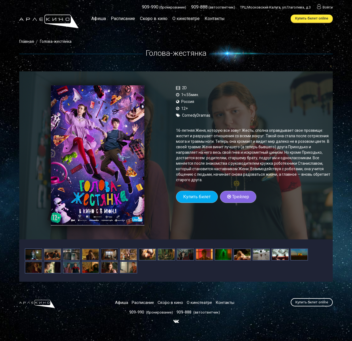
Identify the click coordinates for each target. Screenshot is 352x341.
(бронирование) (164, 7)
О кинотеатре (186, 18)
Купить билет (197, 196)
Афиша (98, 18)
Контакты (215, 18)
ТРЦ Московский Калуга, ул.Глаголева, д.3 (275, 7)
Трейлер (238, 196)
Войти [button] (324, 7)
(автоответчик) (213, 7)
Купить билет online (311, 18)
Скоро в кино (153, 18)
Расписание (123, 18)
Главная (26, 41)
